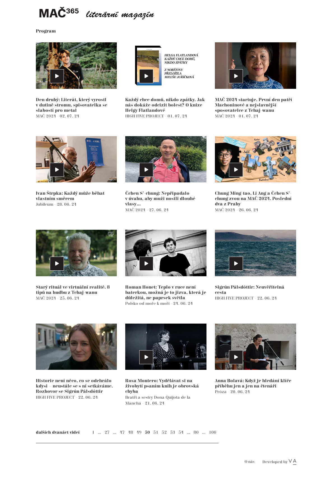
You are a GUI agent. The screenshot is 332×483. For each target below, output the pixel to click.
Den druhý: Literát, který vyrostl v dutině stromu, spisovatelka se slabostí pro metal (71, 105)
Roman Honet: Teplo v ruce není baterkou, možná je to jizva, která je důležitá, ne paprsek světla (165, 292)
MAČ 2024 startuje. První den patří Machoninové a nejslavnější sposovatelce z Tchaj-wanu (253, 105)
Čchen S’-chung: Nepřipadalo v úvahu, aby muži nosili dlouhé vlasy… (160, 198)
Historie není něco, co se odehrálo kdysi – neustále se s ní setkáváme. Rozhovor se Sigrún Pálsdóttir (74, 386)
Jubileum (45, 204)
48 (130, 432)
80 (196, 432)
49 (138, 432)
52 (164, 432)
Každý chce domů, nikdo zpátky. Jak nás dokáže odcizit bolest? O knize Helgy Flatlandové (165, 105)
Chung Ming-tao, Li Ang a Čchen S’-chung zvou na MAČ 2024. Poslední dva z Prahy (253, 198)
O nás (249, 462)
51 (155, 432)
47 (122, 432)
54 (181, 432)
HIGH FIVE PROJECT (145, 116)
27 (107, 432)
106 (212, 432)
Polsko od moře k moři (148, 303)
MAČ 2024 (46, 116)
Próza (221, 392)
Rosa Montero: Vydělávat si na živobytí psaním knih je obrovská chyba (162, 386)
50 (147, 432)
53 (172, 432)
